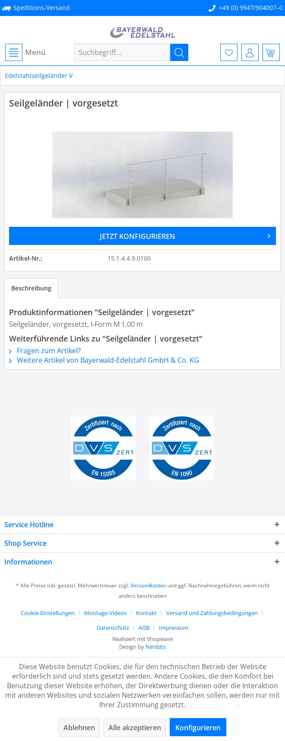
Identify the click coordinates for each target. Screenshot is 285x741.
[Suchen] (179, 52)
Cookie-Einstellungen (48, 613)
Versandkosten (148, 585)
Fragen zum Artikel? (45, 350)
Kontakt (146, 613)
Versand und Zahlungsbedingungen (212, 613)
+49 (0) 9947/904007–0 (251, 7)
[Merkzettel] (229, 52)
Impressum (173, 627)
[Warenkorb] (271, 52)
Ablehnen (79, 727)
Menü (25, 52)
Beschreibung (31, 288)
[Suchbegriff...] (131, 52)
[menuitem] (25, 52)
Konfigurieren (198, 727)
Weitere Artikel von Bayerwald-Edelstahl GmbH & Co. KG (104, 360)
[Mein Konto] (250, 52)
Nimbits (156, 647)
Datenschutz (113, 627)
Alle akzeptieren (134, 727)
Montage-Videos (105, 613)
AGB (144, 627)
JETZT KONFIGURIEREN (185, 235)
